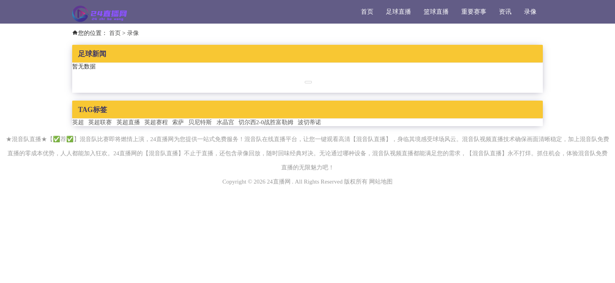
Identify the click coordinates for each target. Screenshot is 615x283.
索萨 (178, 122)
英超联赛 (100, 122)
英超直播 (128, 122)
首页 (367, 11)
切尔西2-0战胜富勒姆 (265, 122)
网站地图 (381, 181)
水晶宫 (225, 122)
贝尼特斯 (200, 122)
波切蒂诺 (309, 122)
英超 (78, 122)
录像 (530, 11)
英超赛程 (156, 122)
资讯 (505, 11)
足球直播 (398, 11)
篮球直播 (436, 11)
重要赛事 (473, 11)
